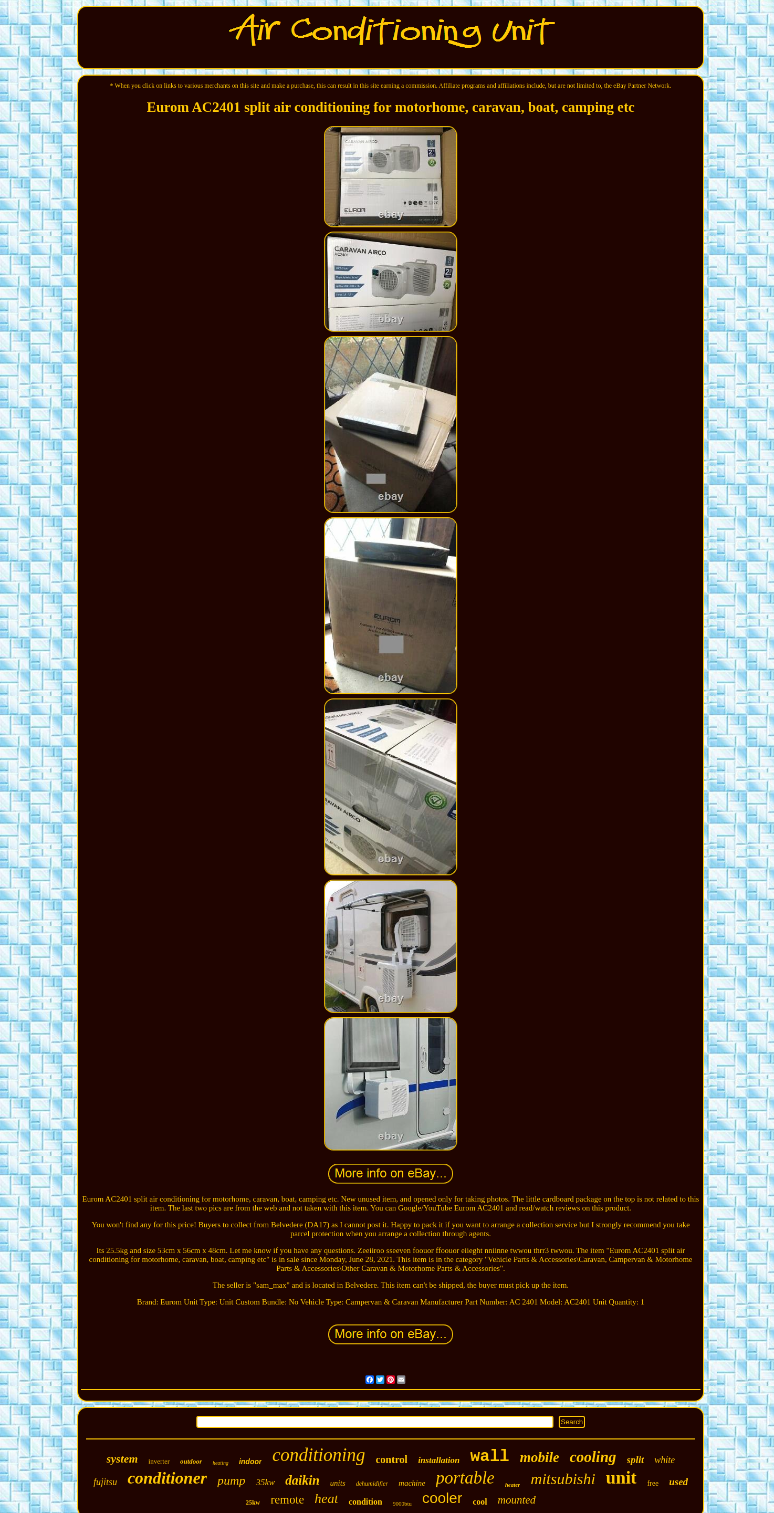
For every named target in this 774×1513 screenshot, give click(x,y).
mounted (517, 1500)
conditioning (318, 1455)
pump (231, 1480)
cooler (442, 1498)
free (652, 1483)
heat (326, 1498)
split (635, 1459)
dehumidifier (372, 1483)
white (664, 1460)
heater (512, 1484)
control (391, 1459)
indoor (250, 1461)
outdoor (191, 1461)
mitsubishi (562, 1478)
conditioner (167, 1477)
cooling (593, 1456)
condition (365, 1501)
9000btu (402, 1503)
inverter (159, 1461)
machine (412, 1483)
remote (287, 1499)
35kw (265, 1482)
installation (438, 1460)
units (338, 1483)
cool (480, 1501)
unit (621, 1477)
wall (489, 1456)
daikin (302, 1480)
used (678, 1481)
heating (220, 1463)
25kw (253, 1502)
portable (465, 1477)
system (122, 1458)
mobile (539, 1457)
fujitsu (105, 1482)
